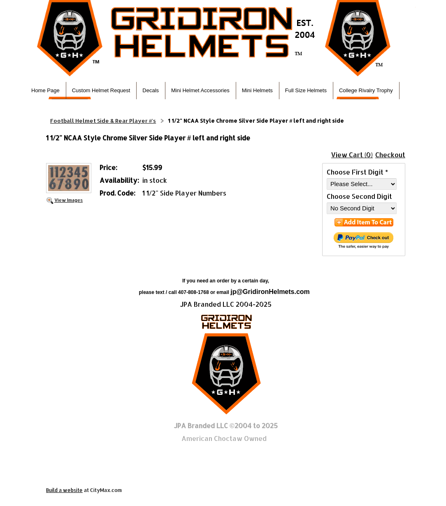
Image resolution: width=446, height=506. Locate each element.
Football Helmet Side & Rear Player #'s (103, 120)
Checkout (390, 154)
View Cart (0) (352, 154)
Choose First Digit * (357, 172)
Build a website (64, 490)
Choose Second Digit (359, 196)
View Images (68, 200)
